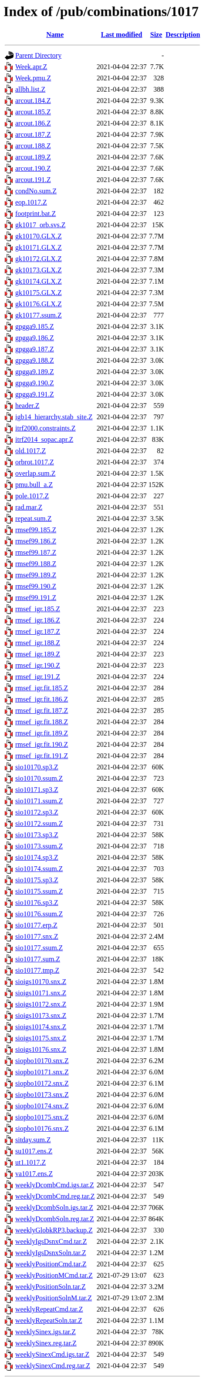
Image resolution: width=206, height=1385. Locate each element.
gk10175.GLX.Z (38, 292)
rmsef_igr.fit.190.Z (41, 744)
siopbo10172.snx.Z (42, 1083)
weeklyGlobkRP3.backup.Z (54, 1230)
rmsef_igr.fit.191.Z (41, 755)
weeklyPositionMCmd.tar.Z (54, 1275)
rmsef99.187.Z (35, 552)
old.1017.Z (30, 450)
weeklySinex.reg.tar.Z (46, 1343)
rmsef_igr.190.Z (37, 665)
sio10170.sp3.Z (36, 767)
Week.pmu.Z (33, 78)
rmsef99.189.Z (35, 575)
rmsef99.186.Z (35, 541)
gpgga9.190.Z (34, 383)
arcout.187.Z (33, 134)
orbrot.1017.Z (34, 462)
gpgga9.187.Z (34, 349)
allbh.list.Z (30, 89)
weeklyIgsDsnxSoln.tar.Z (50, 1252)
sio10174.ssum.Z (39, 868)
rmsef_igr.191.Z (37, 676)
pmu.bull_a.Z (34, 484)
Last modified (121, 34)
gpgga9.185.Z (34, 326)
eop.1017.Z (31, 202)
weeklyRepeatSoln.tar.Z (48, 1320)
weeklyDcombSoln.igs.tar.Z (54, 1207)
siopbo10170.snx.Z (42, 1060)
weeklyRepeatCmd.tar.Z (49, 1309)
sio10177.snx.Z (36, 936)
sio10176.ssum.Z (39, 914)
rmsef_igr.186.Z (37, 620)
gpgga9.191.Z (34, 394)
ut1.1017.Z (30, 1162)
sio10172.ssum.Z (39, 823)
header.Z (27, 405)
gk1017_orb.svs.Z (40, 225)
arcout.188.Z (33, 145)
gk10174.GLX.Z (38, 281)
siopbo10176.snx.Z (42, 1128)
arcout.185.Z (33, 112)
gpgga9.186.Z (34, 337)
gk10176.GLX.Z (38, 304)
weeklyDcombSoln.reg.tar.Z (54, 1219)
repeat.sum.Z (33, 518)
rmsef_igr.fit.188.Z (41, 722)
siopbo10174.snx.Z (42, 1106)
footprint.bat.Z (35, 213)
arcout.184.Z (33, 100)
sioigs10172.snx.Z (40, 1004)
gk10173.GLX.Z (38, 270)
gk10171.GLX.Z (38, 247)
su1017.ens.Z (33, 1151)
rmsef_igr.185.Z (37, 609)
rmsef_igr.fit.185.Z (41, 688)
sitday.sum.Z (33, 1139)
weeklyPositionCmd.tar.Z (51, 1264)
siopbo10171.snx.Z (42, 1072)
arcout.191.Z (33, 179)
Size (156, 34)
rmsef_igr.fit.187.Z (41, 710)
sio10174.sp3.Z (36, 857)
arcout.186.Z (33, 123)
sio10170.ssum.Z (39, 778)
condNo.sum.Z (36, 191)
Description (182, 34)
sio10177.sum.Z (37, 959)
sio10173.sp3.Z (36, 834)
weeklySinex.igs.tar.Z (45, 1331)
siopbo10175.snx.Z (42, 1117)
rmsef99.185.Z (35, 529)
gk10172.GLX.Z (38, 258)
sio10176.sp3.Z (36, 902)
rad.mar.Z (28, 507)
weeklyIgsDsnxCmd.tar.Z (51, 1241)
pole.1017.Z (32, 496)
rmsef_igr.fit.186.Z (41, 699)
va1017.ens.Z (34, 1173)
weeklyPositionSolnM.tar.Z (53, 1298)
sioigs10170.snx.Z (40, 981)
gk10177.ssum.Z (38, 315)
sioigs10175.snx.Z (40, 1038)
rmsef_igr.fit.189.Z (41, 733)
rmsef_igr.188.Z (37, 642)
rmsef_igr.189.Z (37, 654)
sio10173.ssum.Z (39, 846)
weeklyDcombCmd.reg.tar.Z (55, 1196)
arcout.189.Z (33, 157)
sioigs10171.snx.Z (40, 993)
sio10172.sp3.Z (36, 812)
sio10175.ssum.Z (39, 891)
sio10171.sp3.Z (36, 789)
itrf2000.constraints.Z (45, 428)
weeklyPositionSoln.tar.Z (50, 1286)
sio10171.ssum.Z (39, 801)
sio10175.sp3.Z (36, 880)
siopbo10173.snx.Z (42, 1094)
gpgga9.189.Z (34, 371)
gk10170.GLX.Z (38, 236)
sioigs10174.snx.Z (40, 1026)
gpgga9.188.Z (34, 360)
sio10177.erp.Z (36, 925)
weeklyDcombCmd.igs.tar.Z (54, 1185)
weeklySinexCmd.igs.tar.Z (52, 1354)
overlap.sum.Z (35, 473)
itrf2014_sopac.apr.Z (44, 439)
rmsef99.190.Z (35, 586)
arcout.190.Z (33, 168)
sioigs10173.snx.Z (40, 1015)
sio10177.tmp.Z (37, 970)
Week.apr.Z (31, 66)
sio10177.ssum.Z (39, 947)
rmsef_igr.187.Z (37, 631)
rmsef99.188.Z (35, 563)
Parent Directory (38, 55)
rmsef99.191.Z (35, 597)
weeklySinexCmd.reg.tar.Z (52, 1365)
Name (55, 34)
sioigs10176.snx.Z (40, 1049)
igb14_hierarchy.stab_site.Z (54, 417)
